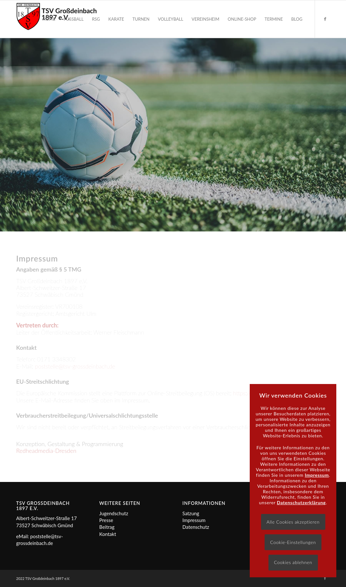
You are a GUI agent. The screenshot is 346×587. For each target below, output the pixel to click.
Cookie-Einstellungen (293, 542)
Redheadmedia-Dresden (46, 450)
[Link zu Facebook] (325, 19)
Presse (106, 520)
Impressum (194, 520)
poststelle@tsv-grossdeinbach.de (75, 366)
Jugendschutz (113, 513)
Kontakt (107, 534)
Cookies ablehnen (293, 562)
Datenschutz (196, 527)
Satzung (191, 513)
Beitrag (106, 527)
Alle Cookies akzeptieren (293, 522)
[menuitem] (48, 19)
